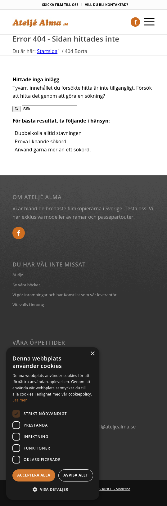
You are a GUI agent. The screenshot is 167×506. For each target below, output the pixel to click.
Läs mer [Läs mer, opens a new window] (19, 400)
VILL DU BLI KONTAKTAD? (106, 4)
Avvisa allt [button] (75, 475)
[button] (52, 490)
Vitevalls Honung (28, 304)
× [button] (92, 354)
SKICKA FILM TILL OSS (60, 4)
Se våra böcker (26, 285)
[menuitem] (60, 4)
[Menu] (147, 22)
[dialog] (52, 423)
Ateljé (17, 274)
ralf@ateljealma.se (114, 426)
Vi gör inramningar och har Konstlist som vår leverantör (64, 295)
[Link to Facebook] (135, 22)
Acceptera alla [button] (34, 475)
